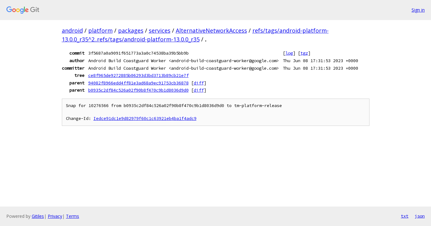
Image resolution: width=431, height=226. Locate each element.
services (159, 30)
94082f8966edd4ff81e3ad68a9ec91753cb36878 (138, 83)
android (72, 30)
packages (130, 30)
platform (100, 30)
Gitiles (38, 216)
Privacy (55, 216)
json (420, 216)
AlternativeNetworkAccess (211, 30)
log (289, 53)
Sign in (418, 10)
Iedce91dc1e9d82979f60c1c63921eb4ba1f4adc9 (145, 118)
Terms (72, 216)
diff (199, 83)
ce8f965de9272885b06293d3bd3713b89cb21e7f (138, 75)
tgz (304, 53)
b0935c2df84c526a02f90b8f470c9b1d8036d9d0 (138, 90)
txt (404, 216)
